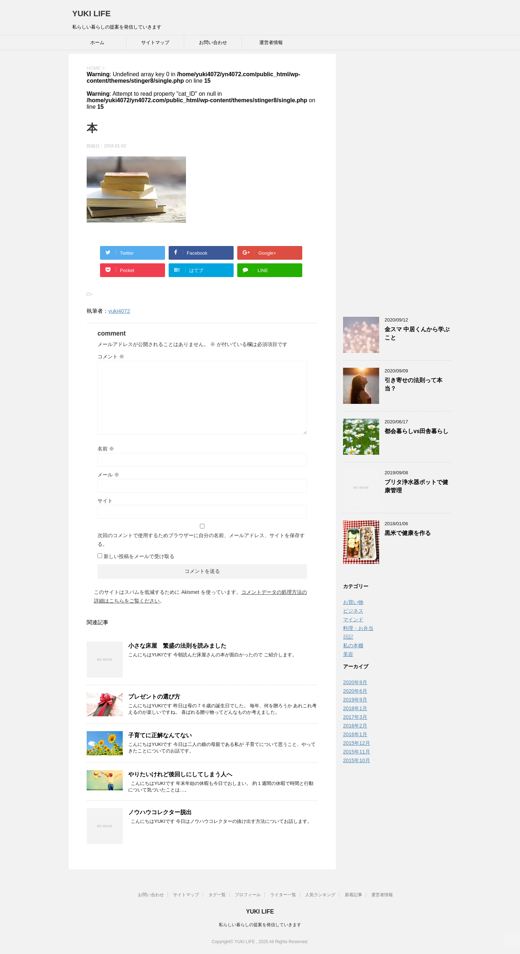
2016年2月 (355, 726)
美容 (348, 654)
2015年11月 (356, 752)
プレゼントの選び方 (154, 697)
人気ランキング (320, 894)
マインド (353, 619)
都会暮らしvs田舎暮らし (416, 431)
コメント (111, 356)
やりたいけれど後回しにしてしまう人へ (180, 774)
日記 (348, 637)
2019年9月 (355, 700)
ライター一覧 (283, 894)
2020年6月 (355, 691)
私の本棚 (353, 645)
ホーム (97, 42)
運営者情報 (271, 42)
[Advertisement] (397, 181)
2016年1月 (355, 734)
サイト (105, 501)
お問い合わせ (213, 42)
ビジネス (353, 611)
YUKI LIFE (91, 13)
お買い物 (353, 602)
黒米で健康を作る (411, 533)
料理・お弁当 (358, 628)
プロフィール (248, 894)
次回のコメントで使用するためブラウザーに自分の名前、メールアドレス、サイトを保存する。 (201, 539)
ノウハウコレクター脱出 (160, 812)
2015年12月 (356, 743)
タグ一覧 (217, 894)
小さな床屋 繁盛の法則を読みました (177, 646)
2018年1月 (355, 708)
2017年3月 (355, 717)
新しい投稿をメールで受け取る (139, 556)
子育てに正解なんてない (160, 735)
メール (108, 475)
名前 (106, 449)
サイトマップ (155, 42)
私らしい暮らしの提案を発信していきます (260, 924)
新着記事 (353, 894)
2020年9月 (355, 682)
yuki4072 (119, 311)
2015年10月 (356, 760)
